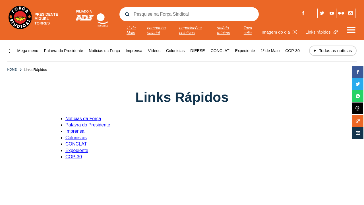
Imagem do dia (280, 32)
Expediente (245, 50)
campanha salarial (156, 30)
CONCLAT (220, 50)
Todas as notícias (333, 50)
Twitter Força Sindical (322, 13)
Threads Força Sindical (312, 13)
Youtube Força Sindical (331, 13)
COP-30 (292, 50)
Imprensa (134, 50)
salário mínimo (223, 30)
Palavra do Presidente (63, 50)
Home (12, 69)
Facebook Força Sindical (303, 13)
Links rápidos (322, 32)
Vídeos (154, 50)
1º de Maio (131, 30)
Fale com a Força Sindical (350, 13)
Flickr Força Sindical (341, 13)
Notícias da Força (104, 50)
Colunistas (175, 50)
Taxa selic (248, 30)
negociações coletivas (190, 30)
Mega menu (27, 50)
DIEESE (197, 50)
